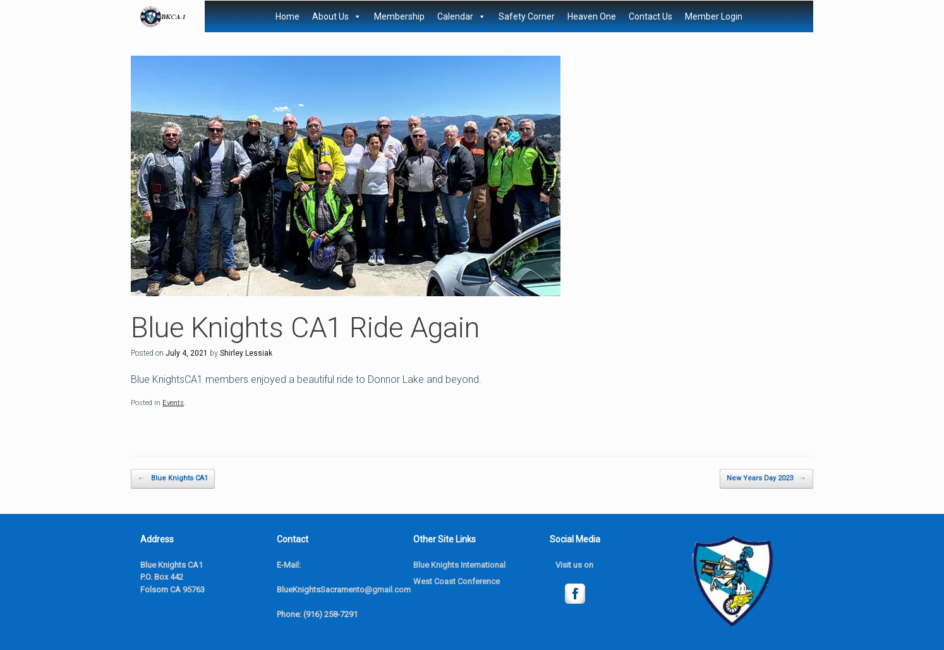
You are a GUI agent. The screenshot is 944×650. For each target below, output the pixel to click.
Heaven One (591, 16)
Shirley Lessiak (246, 353)
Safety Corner (527, 16)
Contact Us (650, 16)
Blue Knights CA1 (173, 478)
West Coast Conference (456, 581)
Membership (399, 16)
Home (287, 16)
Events (173, 403)
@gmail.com (388, 589)
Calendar (461, 16)
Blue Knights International (459, 565)
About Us (336, 16)
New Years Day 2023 (766, 478)
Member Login (713, 16)
